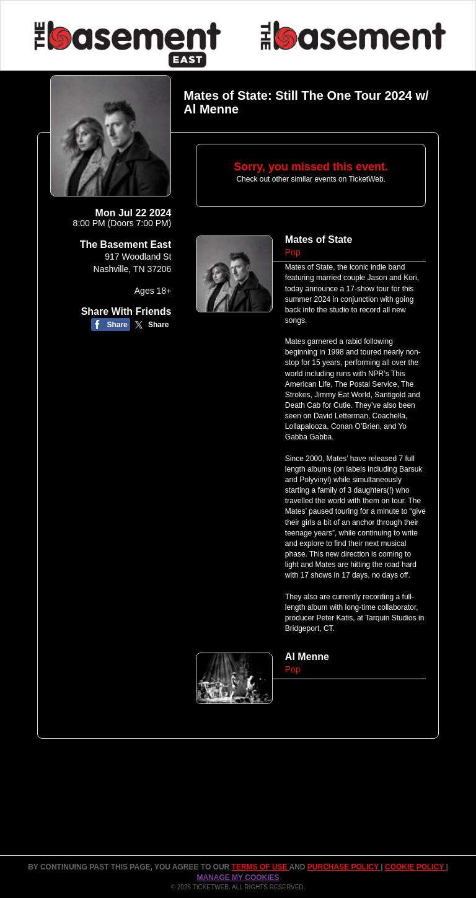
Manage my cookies (237, 877)
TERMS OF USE (260, 867)
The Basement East (126, 244)
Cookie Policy (415, 867)
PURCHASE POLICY (344, 867)
